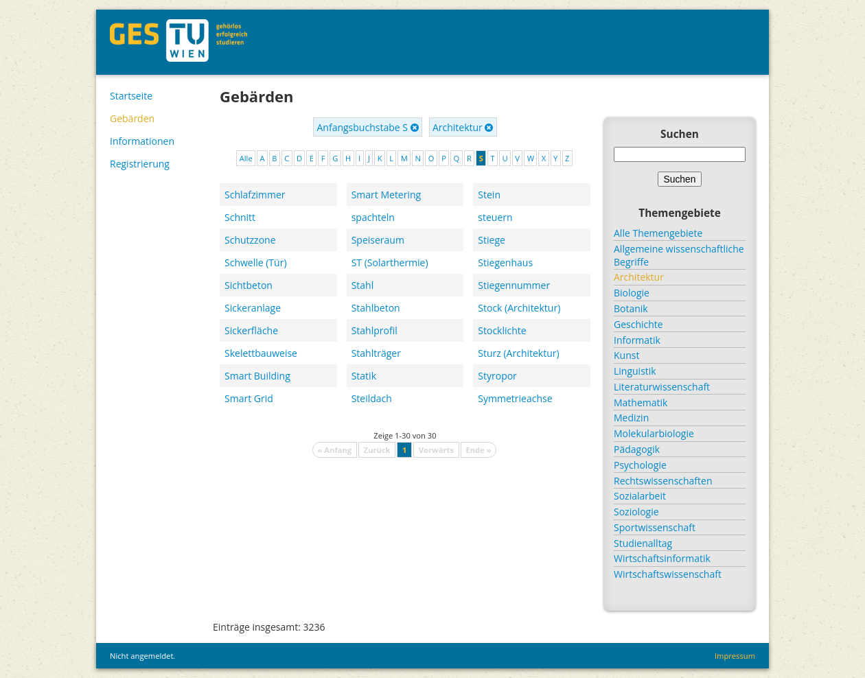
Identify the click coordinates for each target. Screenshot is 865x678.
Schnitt (239, 217)
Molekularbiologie (654, 433)
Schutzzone (250, 239)
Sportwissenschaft (654, 527)
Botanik (631, 308)
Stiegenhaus (505, 262)
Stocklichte (502, 330)
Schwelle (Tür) (255, 262)
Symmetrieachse (515, 398)
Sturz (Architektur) (518, 353)
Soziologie (636, 511)
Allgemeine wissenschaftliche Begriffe (679, 255)
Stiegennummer (514, 285)
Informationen (142, 141)
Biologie (631, 292)
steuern (495, 217)
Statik (363, 375)
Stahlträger (376, 353)
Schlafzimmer (255, 194)
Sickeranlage (252, 307)
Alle (246, 158)
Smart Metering (386, 194)
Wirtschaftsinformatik (662, 558)
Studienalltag (643, 543)
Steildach (371, 398)
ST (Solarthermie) (389, 262)
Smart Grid (248, 398)
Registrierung (140, 163)
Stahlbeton (375, 307)
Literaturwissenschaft (662, 386)
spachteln (373, 217)
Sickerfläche (251, 330)
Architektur (463, 127)
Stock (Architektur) (519, 307)
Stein (489, 194)
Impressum (735, 656)
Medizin (631, 417)
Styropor (497, 375)
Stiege (491, 239)
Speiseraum (377, 239)
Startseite (131, 95)
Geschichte (638, 324)
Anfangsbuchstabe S (368, 127)
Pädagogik (637, 449)
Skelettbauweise (260, 353)
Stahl (362, 285)
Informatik (637, 340)
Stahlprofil (374, 330)
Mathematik (640, 402)
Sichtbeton (248, 285)
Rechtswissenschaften (663, 480)
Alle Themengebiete (658, 232)
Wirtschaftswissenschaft (668, 574)
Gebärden (132, 118)
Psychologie (640, 464)
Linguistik (635, 370)
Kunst (626, 355)
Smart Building (257, 375)
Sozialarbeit (640, 495)
